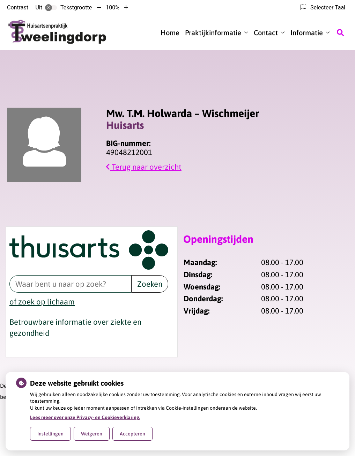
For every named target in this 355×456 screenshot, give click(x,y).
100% (112, 7)
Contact (266, 33)
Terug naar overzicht (144, 166)
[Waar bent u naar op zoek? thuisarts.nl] (70, 284)
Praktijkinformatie (213, 33)
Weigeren (91, 433)
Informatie (306, 33)
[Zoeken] (340, 32)
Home (170, 33)
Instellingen (50, 433)
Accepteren (132, 433)
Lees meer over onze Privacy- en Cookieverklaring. (85, 417)
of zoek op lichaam (42, 301)
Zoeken (149, 283)
